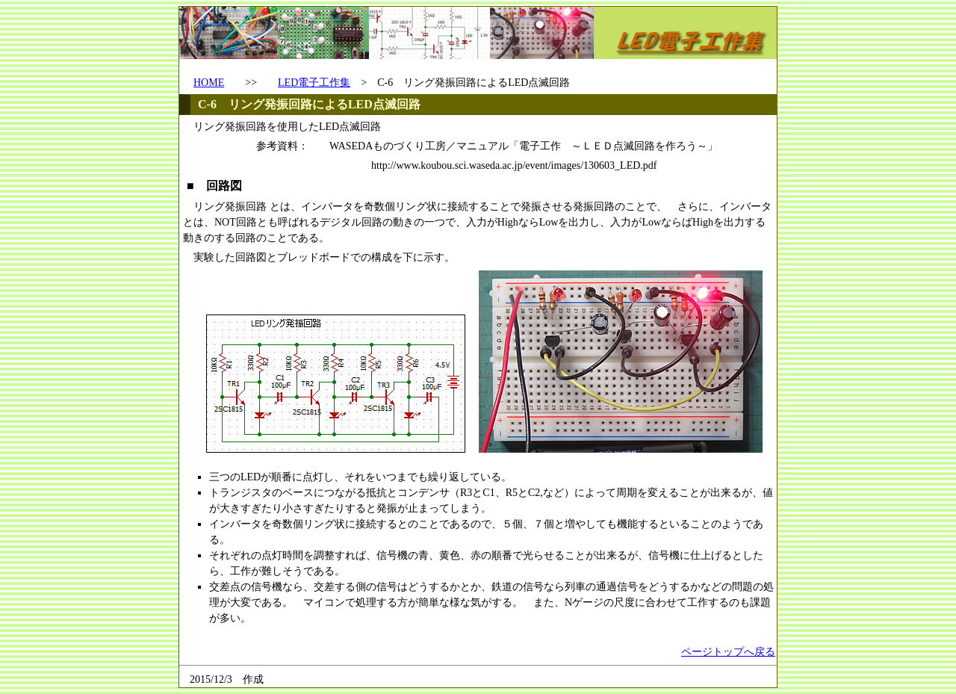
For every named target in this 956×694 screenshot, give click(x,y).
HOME (208, 82)
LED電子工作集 (314, 82)
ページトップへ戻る (728, 651)
